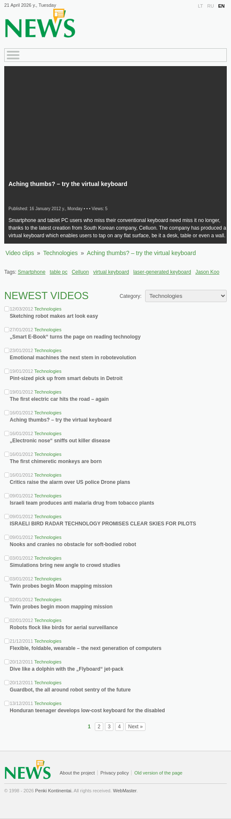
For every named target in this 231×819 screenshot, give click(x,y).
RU (210, 5)
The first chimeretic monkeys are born (56, 461)
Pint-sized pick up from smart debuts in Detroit (66, 378)
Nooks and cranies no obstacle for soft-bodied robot (73, 544)
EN (221, 5)
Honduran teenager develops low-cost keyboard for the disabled (87, 711)
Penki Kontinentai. (54, 790)
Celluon (80, 272)
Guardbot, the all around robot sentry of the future (70, 690)
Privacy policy (114, 772)
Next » (135, 727)
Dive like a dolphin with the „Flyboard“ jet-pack (67, 669)
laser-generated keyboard (162, 272)
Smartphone (31, 272)
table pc (58, 272)
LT (200, 5)
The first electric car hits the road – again (59, 399)
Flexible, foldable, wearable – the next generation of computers (86, 648)
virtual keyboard (111, 272)
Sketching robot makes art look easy (54, 316)
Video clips (20, 253)
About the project (77, 772)
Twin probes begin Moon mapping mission (61, 586)
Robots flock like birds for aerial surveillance (64, 627)
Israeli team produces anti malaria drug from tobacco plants (82, 503)
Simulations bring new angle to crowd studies (65, 565)
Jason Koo (207, 272)
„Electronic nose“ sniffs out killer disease (60, 441)
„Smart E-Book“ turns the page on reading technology (75, 337)
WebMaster (124, 790)
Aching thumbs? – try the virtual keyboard (141, 253)
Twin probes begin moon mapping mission (61, 607)
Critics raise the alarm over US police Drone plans (70, 482)
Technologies (60, 253)
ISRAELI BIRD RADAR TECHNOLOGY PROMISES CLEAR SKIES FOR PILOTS (103, 524)
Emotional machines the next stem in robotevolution (73, 358)
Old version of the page (158, 772)
